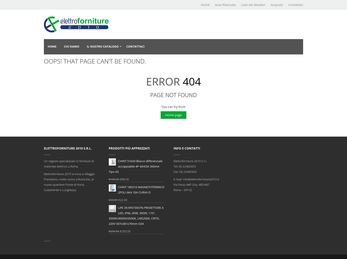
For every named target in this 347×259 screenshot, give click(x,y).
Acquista (277, 5)
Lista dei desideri (253, 5)
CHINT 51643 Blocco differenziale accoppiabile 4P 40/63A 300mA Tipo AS (135, 166)
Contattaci (295, 5)
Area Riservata (225, 5)
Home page (173, 115)
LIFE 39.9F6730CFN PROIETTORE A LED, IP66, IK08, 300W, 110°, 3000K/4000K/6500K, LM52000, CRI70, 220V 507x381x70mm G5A (136, 215)
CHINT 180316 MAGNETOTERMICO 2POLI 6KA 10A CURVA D (136, 189)
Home (205, 5)
